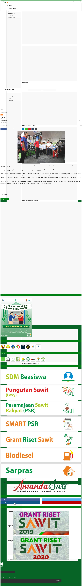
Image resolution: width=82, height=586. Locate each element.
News (2, 110)
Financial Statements (11, 17)
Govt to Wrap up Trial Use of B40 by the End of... (30, 363)
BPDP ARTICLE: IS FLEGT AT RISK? (28, 125)
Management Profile (11, 13)
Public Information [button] (9, 89)
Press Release (10, 100)
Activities (9, 94)
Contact (2, 1)
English (72, 1)
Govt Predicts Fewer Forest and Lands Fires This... (31, 163)
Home (10, 5)
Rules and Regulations (12, 96)
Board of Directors (25, 44)
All (8, 11)
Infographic (10, 98)
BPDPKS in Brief (25, 82)
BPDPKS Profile (10, 15)
